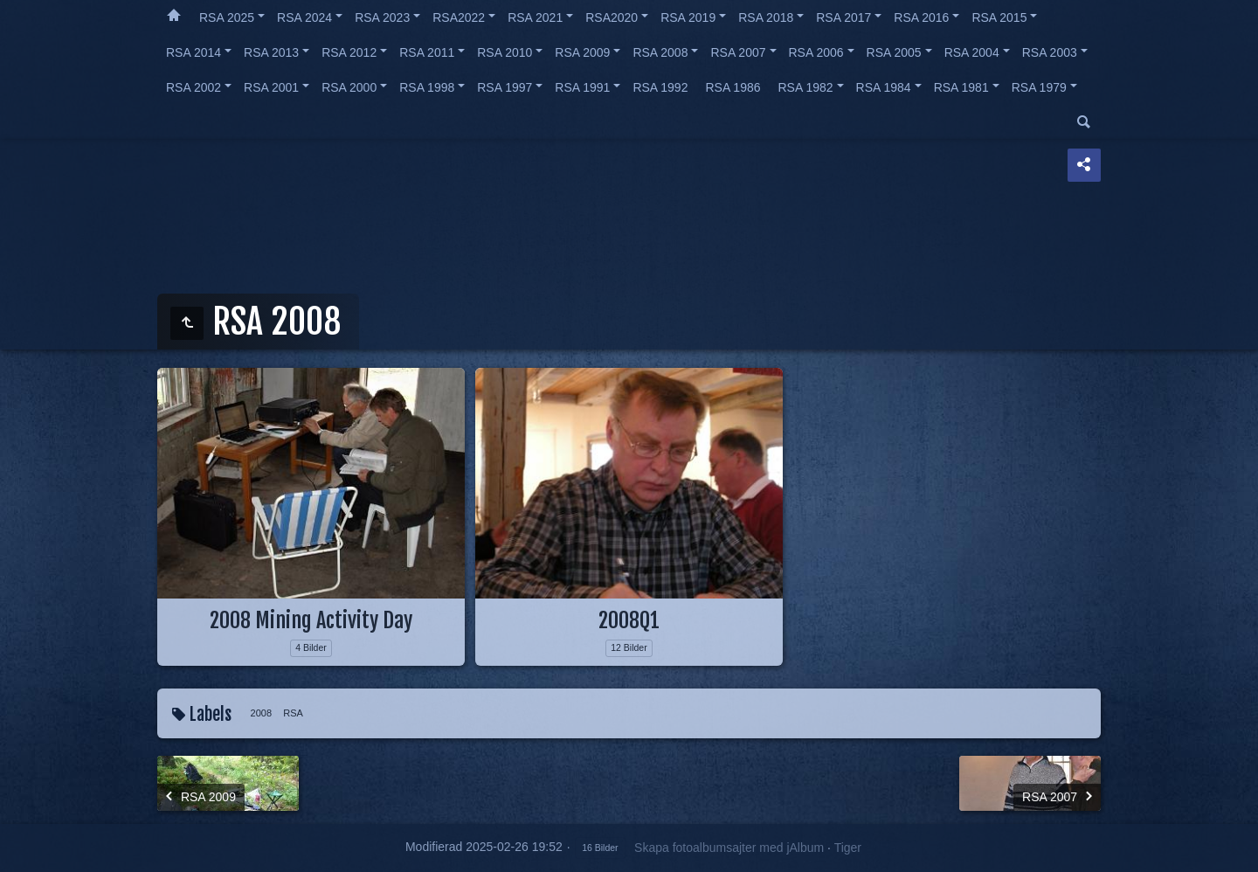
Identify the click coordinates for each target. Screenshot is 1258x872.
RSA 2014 (193, 52)
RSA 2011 (426, 52)
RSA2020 (611, 17)
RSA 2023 (382, 17)
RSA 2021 (535, 17)
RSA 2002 (193, 87)
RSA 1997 (504, 87)
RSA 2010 (504, 52)
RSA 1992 (660, 87)
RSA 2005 (894, 52)
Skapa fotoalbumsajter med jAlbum (729, 848)
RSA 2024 (304, 17)
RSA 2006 (816, 52)
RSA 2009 (582, 52)
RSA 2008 (660, 52)
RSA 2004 (971, 52)
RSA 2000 (349, 87)
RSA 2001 (271, 87)
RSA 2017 (843, 17)
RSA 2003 (1049, 52)
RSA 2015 (998, 17)
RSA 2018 (765, 17)
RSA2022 (458, 17)
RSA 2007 (737, 52)
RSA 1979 (1039, 87)
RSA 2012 (349, 52)
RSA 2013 (271, 52)
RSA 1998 (426, 87)
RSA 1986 (732, 87)
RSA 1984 (883, 87)
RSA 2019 (687, 17)
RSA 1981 (961, 87)
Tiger (847, 848)
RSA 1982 (805, 87)
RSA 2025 (226, 17)
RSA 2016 (921, 17)
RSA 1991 (582, 87)
